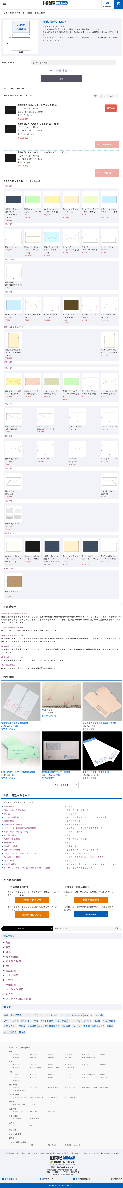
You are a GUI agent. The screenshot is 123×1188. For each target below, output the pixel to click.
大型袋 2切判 (18, 1111)
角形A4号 (85, 1054)
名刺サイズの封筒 (12, 839)
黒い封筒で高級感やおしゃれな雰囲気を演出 (87, 817)
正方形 (9, 980)
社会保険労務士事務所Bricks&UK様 (99, 722)
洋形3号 (8, 362)
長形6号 (85, 1064)
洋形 (12, 88)
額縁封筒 (8, 568)
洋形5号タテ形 (70, 1067)
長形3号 (51, 1064)
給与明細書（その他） (90, 1087)
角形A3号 (33, 1111)
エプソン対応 (70, 1087)
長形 (8, 947)
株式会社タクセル (12, 1179)
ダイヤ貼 (88, 1015)
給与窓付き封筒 (74, 821)
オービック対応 (53, 1087)
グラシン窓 (60, 1020)
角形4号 (16, 1057)
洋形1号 (8, 224)
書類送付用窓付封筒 (13, 824)
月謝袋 (69, 806)
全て (6, 88)
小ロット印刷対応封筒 (18, 998)
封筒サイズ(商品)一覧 (19, 1047)
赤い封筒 (66, 1026)
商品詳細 (111, 108)
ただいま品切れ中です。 (107, 144)
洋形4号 (8, 368)
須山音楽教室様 (8, 665)
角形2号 (51, 1054)
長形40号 (16, 1067)
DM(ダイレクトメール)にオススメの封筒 (22, 853)
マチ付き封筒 (10, 835)
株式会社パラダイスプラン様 (96, 772)
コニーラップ (29, 1015)
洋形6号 (8, 435)
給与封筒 (31, 1026)
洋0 (57, 775)
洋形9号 (8, 500)
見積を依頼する (91, 900)
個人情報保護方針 (83, 1179)
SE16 (32, 1126)
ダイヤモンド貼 (49, 715)
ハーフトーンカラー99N (70, 1015)
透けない (77, 1026)
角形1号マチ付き (19, 1097)
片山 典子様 (47, 710)
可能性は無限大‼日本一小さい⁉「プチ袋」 (86, 857)
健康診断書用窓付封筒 (77, 824)
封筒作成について (32, 914)
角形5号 (33, 1057)
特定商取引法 (47, 1179)
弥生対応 (33, 1087)
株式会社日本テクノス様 (12, 635)
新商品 (22, 1031)
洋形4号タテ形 (53, 1067)
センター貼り (89, 728)
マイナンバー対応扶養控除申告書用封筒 (85, 828)
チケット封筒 (46, 1020)
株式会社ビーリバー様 (11, 646)
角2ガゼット (52, 1097)
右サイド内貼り (8, 728)
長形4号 (68, 1064)
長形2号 (33, 1064)
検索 (61, 79)
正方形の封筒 (10, 864)
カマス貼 (99, 1015)
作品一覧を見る (61, 785)
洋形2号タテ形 (36, 1067)
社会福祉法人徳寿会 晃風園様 (14, 722)
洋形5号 (8, 403)
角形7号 (68, 1057)
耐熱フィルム (98, 1026)
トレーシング (74, 1020)
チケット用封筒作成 (13, 817)
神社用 (9, 966)
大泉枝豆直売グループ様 (12, 627)
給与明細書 (12, 956)
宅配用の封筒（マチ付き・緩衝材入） (84, 849)
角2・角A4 (52, 1145)
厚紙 (36, 1020)
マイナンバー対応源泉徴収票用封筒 (20, 828)
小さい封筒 (12, 975)
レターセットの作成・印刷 (16, 831)
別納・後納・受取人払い (15, 810)
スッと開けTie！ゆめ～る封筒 (80, 853)
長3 (16, 725)
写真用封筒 (72, 846)
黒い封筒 (42, 1026)
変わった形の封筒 (12, 849)
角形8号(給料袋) (88, 1057)
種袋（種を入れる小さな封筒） (81, 867)
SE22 (15, 1126)
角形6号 (51, 1057)
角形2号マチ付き (36, 1097)
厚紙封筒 (11, 984)
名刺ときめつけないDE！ (78, 839)
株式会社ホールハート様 (12, 657)
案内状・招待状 (11, 846)
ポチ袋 (7, 813)
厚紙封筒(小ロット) (72, 1145)
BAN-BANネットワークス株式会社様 (18, 772)
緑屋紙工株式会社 (67, 1174)
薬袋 (69, 842)
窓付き (22, 1026)
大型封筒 (71, 835)
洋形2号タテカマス (14, 327)
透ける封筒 (9, 860)
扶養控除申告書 (19, 1090)
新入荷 (9, 994)
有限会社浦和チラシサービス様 (56, 772)
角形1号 (33, 1054)
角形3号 (102, 1054)
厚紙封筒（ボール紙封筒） (79, 810)
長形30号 (103, 1064)
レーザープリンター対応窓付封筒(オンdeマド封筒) (27, 867)
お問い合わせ (91, 914)
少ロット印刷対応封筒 (18, 1142)
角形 (8, 942)
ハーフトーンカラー (47, 1015)
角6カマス (9, 533)
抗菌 (6, 1015)
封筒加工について (32, 900)
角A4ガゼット (70, 1097)
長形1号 (16, 1064)
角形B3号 (51, 1111)
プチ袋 (50, 1118)
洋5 (56, 712)
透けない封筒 (72, 860)
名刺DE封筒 (34, 1118)
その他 (32, 1104)
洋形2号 (20, 88)
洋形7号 (8, 468)
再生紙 (97, 1020)
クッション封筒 (15, 989)
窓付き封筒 (9, 821)
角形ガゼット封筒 (12, 857)
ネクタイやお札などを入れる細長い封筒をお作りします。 (92, 864)
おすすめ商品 (10, 1031)
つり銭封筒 (72, 813)
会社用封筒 (9, 806)
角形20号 (68, 1054)
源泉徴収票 (103, 1087)
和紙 (104, 1020)
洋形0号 (8, 186)
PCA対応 (16, 1087)
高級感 (86, 1026)
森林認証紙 (15, 1015)
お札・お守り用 (19, 1104)
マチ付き (87, 1020)
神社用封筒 (9, 842)
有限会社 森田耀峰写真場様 (14, 613)
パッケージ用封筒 (75, 831)
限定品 (110, 1026)
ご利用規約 (117, 1179)
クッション (26, 1020)
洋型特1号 (9, 259)
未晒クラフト (10, 1026)
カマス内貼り (48, 777)
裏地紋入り (54, 1026)
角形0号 (16, 1054)
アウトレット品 (11, 1020)
